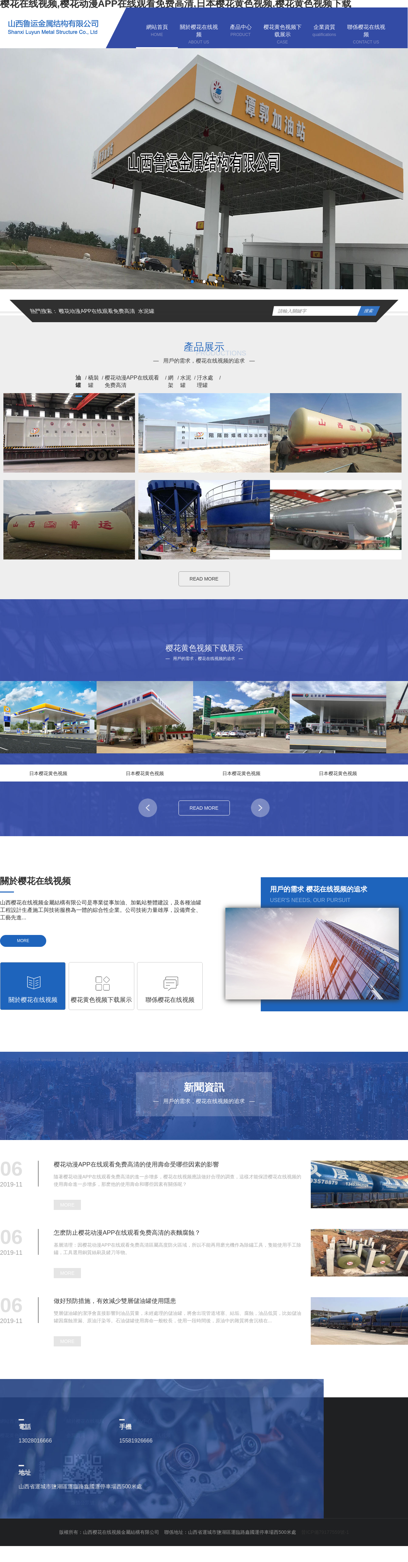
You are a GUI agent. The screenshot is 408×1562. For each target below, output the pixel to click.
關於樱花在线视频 (85, 1421)
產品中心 (142, 1421)
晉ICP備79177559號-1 (325, 1532)
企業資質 (75, 1435)
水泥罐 (146, 311)
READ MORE (204, 579)
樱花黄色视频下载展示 (24, 1435)
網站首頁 (9, 1421)
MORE (23, 940)
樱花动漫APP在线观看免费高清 (97, 311)
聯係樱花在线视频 (152, 1435)
